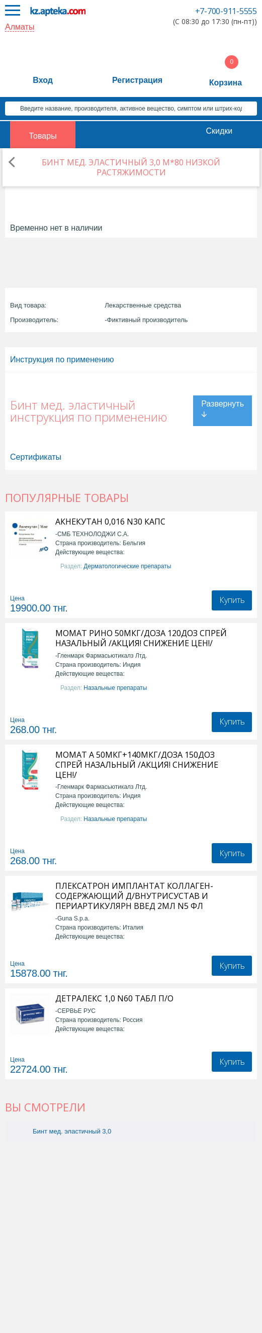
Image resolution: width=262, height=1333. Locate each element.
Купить (232, 599)
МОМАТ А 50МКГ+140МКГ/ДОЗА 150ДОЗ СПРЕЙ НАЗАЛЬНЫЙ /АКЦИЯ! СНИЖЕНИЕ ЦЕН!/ (136, 765)
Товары (43, 136)
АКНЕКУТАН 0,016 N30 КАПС (110, 522)
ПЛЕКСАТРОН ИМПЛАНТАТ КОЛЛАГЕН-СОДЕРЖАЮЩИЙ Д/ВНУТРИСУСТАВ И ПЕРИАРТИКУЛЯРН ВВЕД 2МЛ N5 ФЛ (134, 896)
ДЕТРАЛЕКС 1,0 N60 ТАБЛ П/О (114, 998)
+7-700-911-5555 (226, 11)
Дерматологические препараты (127, 566)
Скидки (219, 131)
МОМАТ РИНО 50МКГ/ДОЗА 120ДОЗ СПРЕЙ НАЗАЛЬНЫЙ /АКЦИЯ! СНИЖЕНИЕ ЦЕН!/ (141, 638)
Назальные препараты (115, 687)
